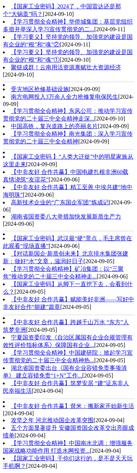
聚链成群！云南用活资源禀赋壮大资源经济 (66, 67)
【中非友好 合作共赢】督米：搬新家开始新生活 (72, 406)
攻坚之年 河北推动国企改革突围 (52, 420)
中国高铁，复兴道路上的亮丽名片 (54, 126)
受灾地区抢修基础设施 (40, 89)
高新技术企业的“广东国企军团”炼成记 (60, 202)
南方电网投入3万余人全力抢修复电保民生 (64, 97)
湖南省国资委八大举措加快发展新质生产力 (66, 216)
